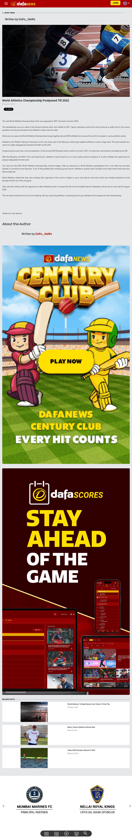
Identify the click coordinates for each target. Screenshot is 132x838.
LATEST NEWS (8, 13)
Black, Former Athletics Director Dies (81, 727)
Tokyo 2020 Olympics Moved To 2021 (81, 750)
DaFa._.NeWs (43, 234)
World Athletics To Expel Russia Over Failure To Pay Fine (88, 704)
